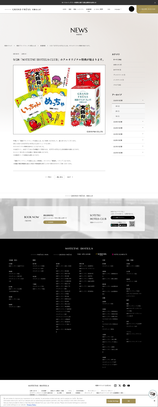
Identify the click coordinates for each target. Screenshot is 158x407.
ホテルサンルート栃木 (38, 271)
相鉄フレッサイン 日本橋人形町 (63, 281)
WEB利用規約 (80, 393)
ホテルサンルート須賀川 (15, 309)
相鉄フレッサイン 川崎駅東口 (86, 281)
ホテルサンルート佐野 (38, 273)
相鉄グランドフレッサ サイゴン (134, 336)
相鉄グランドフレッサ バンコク (134, 344)
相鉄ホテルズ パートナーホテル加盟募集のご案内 (109, 395)
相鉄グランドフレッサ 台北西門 (134, 326)
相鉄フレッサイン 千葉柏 (39, 291)
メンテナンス (118, 82)
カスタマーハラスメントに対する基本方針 (41, 395)
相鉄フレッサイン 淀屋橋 (108, 349)
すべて (117, 62)
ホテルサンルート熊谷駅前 (39, 281)
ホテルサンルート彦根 (107, 306)
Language (117, 9)
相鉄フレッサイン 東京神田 (62, 273)
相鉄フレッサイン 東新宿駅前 (63, 309)
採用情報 (32, 397)
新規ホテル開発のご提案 (57, 393)
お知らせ (117, 67)
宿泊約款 (68, 395)
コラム (70, 393)
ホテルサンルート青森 (14, 276)
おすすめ (117, 72)
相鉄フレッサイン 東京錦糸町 (63, 324)
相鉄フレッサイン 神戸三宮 (108, 362)
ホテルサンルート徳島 (131, 283)
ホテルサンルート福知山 (108, 331)
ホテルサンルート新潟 (107, 268)
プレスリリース (119, 77)
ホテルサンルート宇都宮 (38, 268)
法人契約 (59, 395)
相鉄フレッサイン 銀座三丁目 (63, 286)
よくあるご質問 (98, 9)
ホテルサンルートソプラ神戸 (109, 364)
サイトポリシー (92, 393)
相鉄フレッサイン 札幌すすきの (16, 268)
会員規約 (77, 395)
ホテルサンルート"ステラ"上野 (63, 319)
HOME (64, 9)
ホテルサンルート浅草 (61, 316)
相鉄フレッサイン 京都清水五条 (110, 316)
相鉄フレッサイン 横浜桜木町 (86, 276)
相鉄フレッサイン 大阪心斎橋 (109, 341)
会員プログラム (119, 220)
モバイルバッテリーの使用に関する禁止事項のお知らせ (79, 2)
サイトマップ (88, 395)
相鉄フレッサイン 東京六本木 (63, 306)
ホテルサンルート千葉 (38, 288)
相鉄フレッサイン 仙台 (14, 301)
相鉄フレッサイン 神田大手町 (63, 276)
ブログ (117, 87)
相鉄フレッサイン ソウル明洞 (133, 308)
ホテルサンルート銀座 (61, 291)
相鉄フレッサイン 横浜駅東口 (86, 268)
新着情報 (88, 9)
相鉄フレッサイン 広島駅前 (132, 268)
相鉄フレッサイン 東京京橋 (62, 278)
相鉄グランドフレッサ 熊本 (132, 293)
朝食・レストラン (79, 9)
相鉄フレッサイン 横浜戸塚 (85, 278)
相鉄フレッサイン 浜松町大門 (63, 293)
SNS (109, 9)
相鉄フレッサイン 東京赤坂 (62, 299)
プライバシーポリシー (107, 393)
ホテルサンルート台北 (131, 328)
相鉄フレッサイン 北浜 (107, 339)
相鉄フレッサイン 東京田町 (62, 304)
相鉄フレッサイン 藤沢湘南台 (86, 293)
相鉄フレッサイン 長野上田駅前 (110, 281)
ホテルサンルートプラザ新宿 (63, 314)
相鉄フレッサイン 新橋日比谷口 (63, 301)
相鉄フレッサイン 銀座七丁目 (63, 288)
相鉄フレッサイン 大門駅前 (62, 296)
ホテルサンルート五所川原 (15, 278)
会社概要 (43, 393)
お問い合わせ (33, 393)
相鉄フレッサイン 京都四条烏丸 (110, 313)
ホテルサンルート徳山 (131, 276)
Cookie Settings (43, 397)
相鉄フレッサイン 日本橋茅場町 (63, 283)
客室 (70, 9)
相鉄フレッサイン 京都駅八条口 (110, 319)
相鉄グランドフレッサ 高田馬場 (63, 311)
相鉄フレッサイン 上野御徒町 (63, 321)
